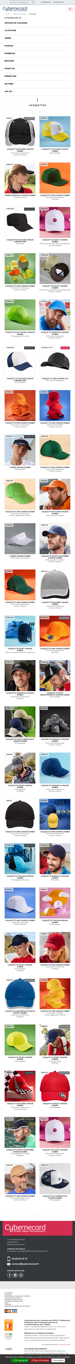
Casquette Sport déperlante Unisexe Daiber (20, 740)
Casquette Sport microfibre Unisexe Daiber (55, 557)
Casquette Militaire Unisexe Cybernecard (20, 241)
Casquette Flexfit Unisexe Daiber (55, 241)
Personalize (58, 1360)
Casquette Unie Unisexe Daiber (55, 195)
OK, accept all (19, 1360)
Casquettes (32, 14)
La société (9, 1293)
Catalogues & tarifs (13, 1298)
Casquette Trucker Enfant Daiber (55, 921)
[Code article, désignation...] (22, 2)
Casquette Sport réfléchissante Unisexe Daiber (55, 694)
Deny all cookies (40, 1360)
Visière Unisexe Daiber (20, 467)
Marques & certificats (14, 1299)
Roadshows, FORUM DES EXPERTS (18, 1296)
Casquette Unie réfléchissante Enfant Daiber (20, 1012)
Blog (7, 1303)
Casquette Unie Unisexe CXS (55, 379)
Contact (8, 1304)
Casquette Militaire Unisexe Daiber (55, 512)
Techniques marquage (14, 1301)
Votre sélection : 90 (13, 18)
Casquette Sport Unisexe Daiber (20, 649)
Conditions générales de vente (17, 1306)
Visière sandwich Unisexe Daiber (20, 195)
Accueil (7, 14)
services (8, 1294)
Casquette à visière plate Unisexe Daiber (55, 1197)
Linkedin (15, 1275)
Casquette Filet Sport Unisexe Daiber (20, 333)
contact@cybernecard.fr (25, 1264)
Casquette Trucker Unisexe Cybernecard (20, 379)
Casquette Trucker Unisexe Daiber (55, 150)
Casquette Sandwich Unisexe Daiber (55, 333)
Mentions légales (64, 1344)
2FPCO (55, 1320)
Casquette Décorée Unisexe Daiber (20, 150)
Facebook (9, 1275)
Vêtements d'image (19, 14)
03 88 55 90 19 (19, 1259)
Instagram (20, 1275)
